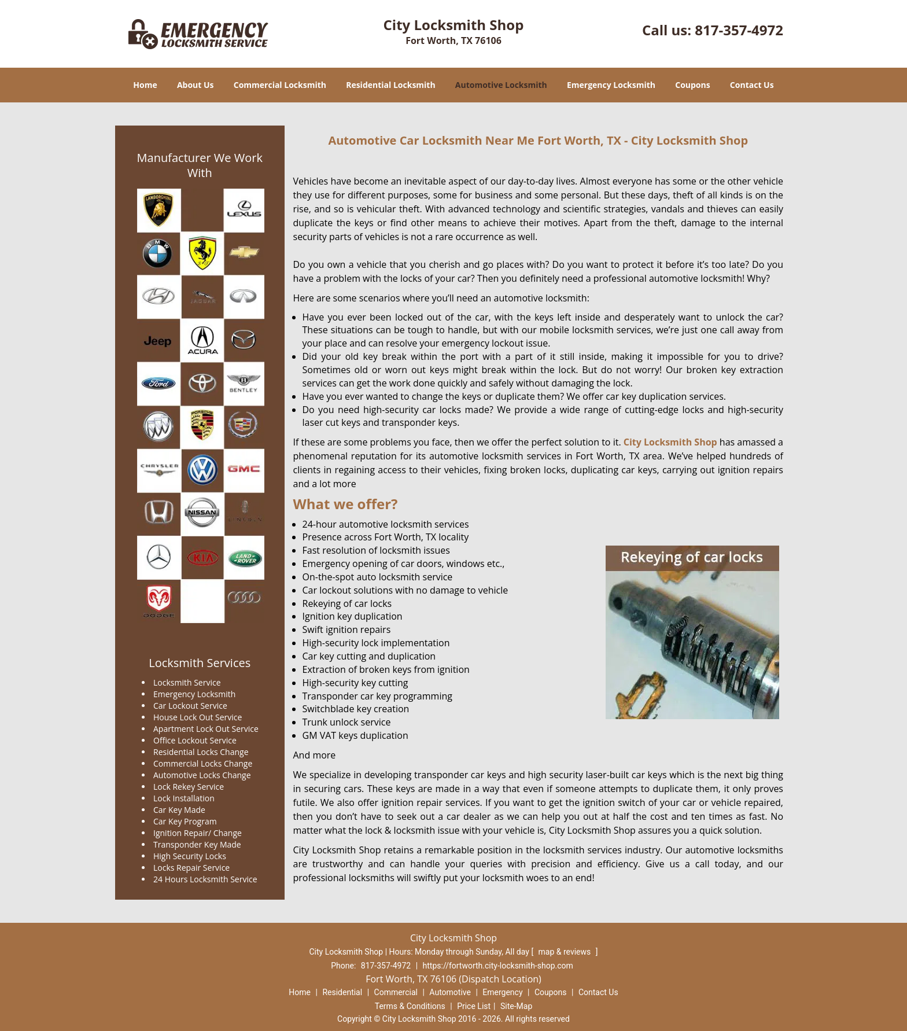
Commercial (396, 992)
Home (145, 84)
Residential (342, 992)
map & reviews (566, 951)
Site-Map (516, 1006)
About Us (195, 84)
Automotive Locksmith (501, 84)
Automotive (450, 992)
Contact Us (752, 84)
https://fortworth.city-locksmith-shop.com (498, 965)
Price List (474, 1006)
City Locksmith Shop (670, 442)
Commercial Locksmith (280, 84)
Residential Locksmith (391, 84)
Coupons (692, 84)
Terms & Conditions (410, 1006)
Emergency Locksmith (611, 84)
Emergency (502, 992)
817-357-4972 (739, 29)
